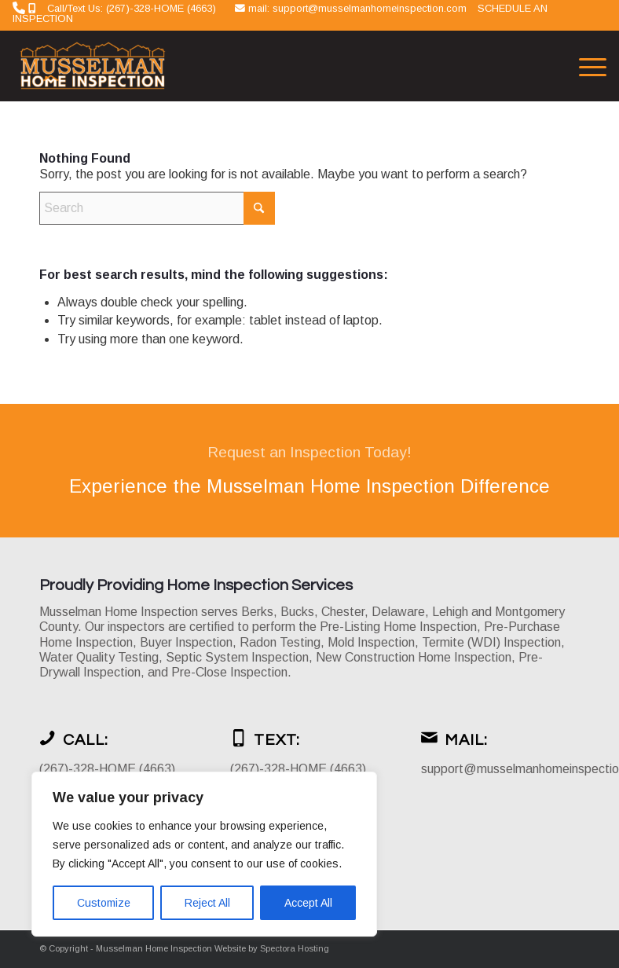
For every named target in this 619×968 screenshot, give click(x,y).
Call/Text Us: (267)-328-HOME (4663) (131, 8)
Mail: (466, 740)
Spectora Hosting (294, 948)
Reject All (207, 902)
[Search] (157, 208)
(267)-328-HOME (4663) (107, 769)
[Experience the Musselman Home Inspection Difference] (309, 470)
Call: (85, 740)
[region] (204, 854)
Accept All (308, 902)
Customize (103, 902)
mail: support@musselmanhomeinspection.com (359, 8)
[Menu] (584, 66)
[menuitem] (584, 66)
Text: (277, 740)
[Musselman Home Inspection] (94, 66)
